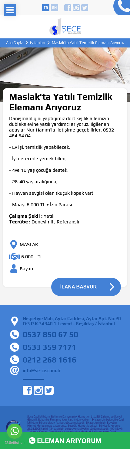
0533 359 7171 (49, 347)
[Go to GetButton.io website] (14, 443)
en (54, 7)
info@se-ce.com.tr (42, 370)
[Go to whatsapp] (14, 431)
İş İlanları (37, 43)
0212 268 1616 (49, 359)
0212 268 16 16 (120, 7)
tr (46, 7)
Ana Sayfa (14, 43)
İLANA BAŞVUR (78, 286)
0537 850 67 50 (50, 334)
